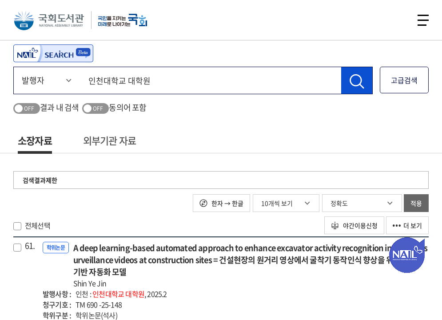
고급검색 (404, 80)
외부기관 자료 (109, 140)
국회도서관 (48, 20)
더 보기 (407, 225)
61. (30, 246)
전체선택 (37, 225)
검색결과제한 (40, 180)
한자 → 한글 (221, 203)
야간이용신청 (354, 225)
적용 (416, 203)
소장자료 (35, 140)
